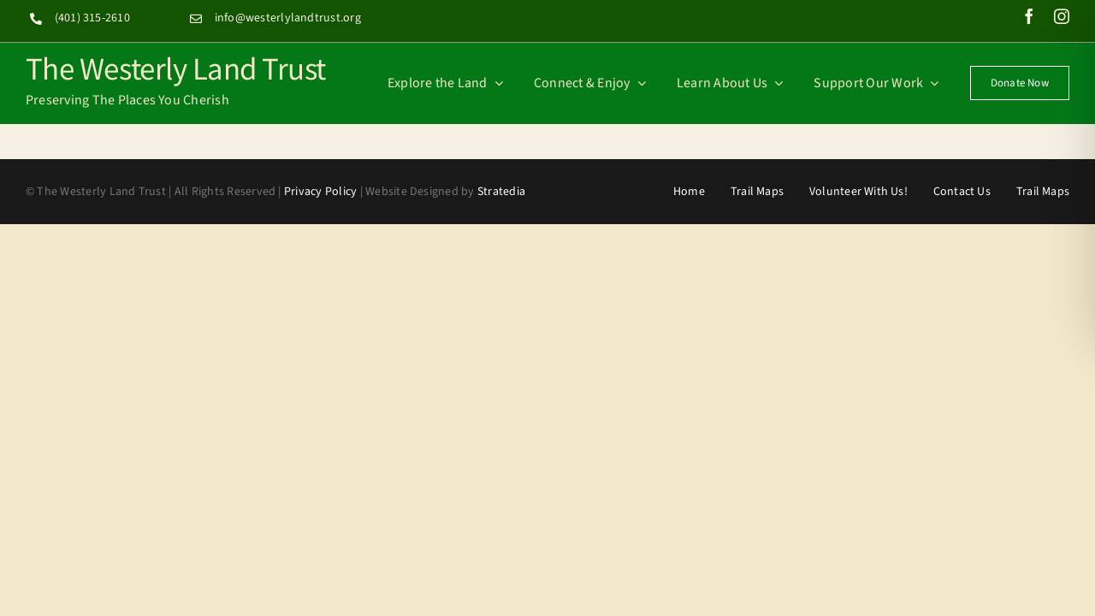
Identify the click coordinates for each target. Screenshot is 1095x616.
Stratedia (501, 191)
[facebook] (1029, 16)
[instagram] (1061, 16)
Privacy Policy (320, 191)
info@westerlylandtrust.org (288, 18)
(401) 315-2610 (92, 18)
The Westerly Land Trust (176, 67)
